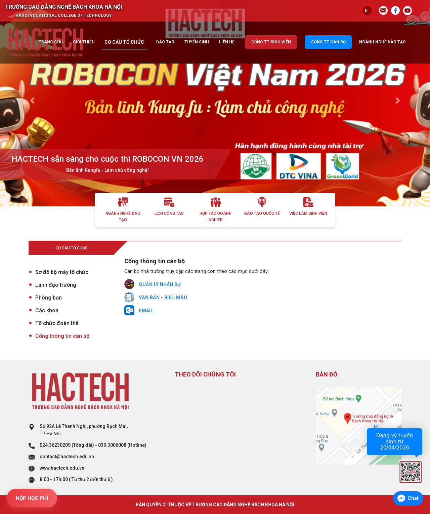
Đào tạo (165, 42)
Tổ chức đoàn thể (57, 323)
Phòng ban (48, 297)
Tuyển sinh (196, 42)
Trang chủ (51, 42)
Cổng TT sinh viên (271, 42)
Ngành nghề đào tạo (382, 42)
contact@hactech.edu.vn (67, 456)
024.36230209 (55, 445)
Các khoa (46, 310)
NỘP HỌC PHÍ (32, 498)
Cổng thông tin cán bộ (62, 336)
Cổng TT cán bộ (328, 42)
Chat (413, 498)
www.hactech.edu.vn (62, 468)
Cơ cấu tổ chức (124, 42)
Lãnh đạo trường (55, 285)
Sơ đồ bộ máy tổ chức (61, 272)
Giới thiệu (83, 42)
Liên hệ (226, 42)
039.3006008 (112, 445)
